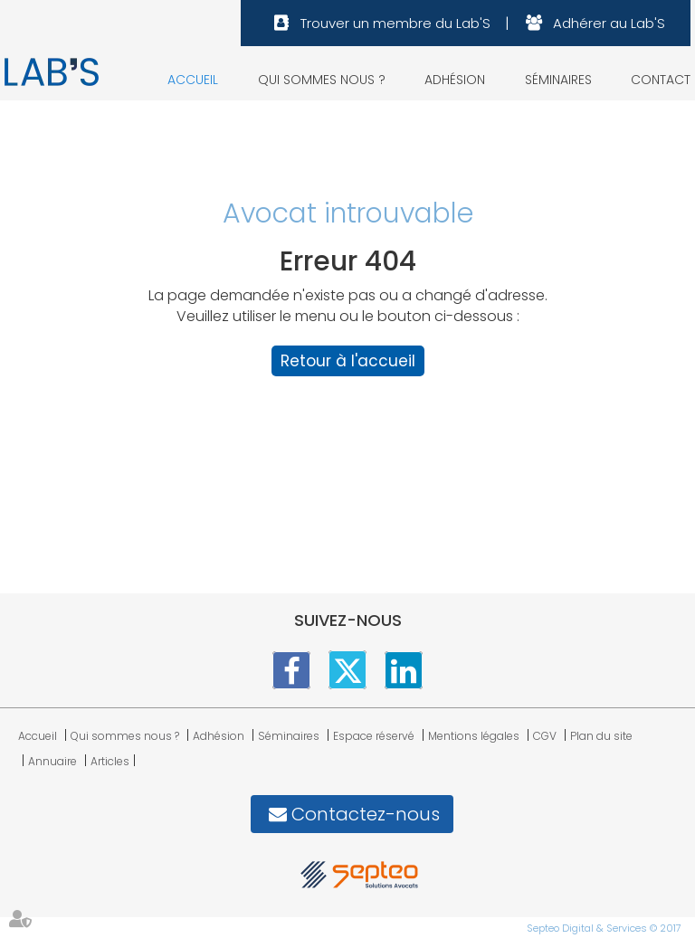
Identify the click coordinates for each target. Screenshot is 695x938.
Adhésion (454, 80)
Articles (109, 761)
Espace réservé (373, 736)
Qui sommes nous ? (322, 80)
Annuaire (52, 761)
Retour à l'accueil (348, 361)
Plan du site (601, 736)
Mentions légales (473, 736)
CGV (545, 736)
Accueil (192, 80)
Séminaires (558, 80)
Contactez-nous (365, 814)
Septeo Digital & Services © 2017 (604, 928)
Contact (660, 80)
